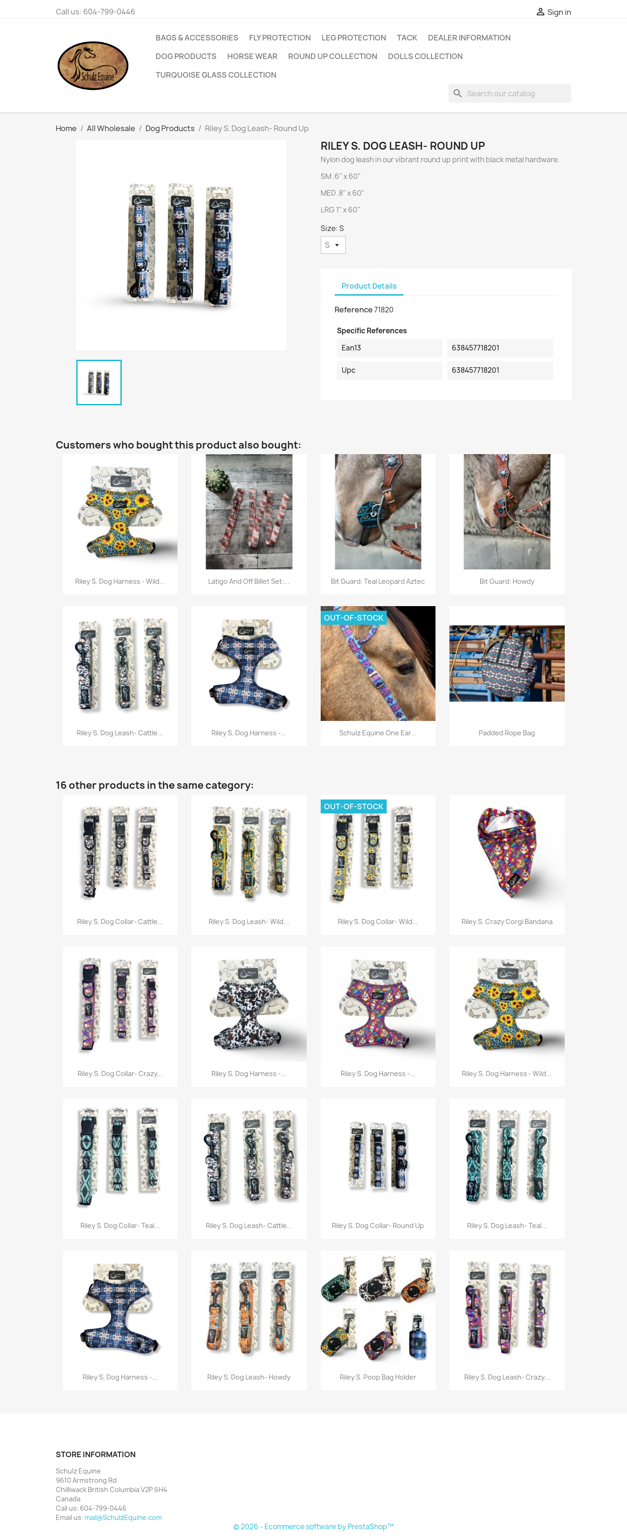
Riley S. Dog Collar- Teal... (120, 1225)
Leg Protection (354, 38)
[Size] (333, 245)
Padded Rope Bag (507, 732)
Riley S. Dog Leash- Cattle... (120, 732)
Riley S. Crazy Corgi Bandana (507, 921)
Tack (407, 38)
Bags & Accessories (197, 38)
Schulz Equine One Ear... (377, 732)
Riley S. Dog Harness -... (248, 732)
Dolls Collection (425, 56)
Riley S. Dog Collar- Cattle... (120, 921)
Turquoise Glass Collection (216, 75)
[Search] (510, 93)
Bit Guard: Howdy (507, 581)
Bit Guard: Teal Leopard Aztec (378, 581)
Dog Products (186, 56)
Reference (354, 309)
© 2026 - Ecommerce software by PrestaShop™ (313, 1527)
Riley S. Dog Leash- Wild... (249, 921)
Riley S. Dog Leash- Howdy (248, 1377)
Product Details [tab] (369, 286)
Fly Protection (280, 38)
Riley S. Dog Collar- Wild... (378, 921)
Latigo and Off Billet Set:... (249, 581)
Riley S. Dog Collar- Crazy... (120, 1073)
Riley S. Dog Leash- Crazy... (507, 1377)
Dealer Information (469, 38)
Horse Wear (252, 56)
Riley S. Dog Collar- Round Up (378, 1225)
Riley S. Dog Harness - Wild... (120, 581)
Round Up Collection (332, 56)
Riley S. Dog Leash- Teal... (507, 1225)
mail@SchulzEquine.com (123, 1517)
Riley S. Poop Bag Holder (378, 1377)
